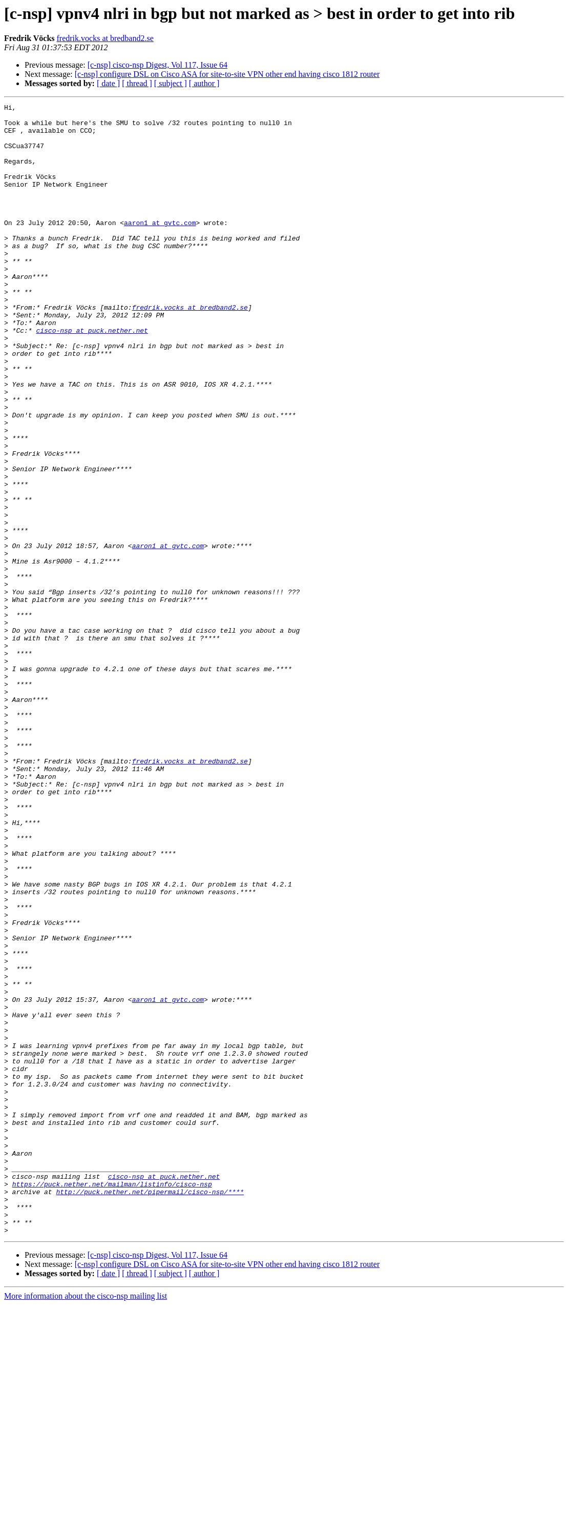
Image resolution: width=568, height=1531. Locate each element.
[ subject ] (170, 83)
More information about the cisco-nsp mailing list (85, 1522)
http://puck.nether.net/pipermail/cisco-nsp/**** (150, 1410)
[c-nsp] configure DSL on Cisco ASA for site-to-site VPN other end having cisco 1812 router (227, 74)
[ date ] (108, 83)
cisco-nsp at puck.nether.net (92, 376)
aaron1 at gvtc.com (160, 247)
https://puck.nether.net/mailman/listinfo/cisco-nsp (112, 1400)
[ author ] (204, 83)
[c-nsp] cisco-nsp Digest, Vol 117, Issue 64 (157, 65)
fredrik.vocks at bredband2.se (105, 38)
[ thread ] (137, 83)
